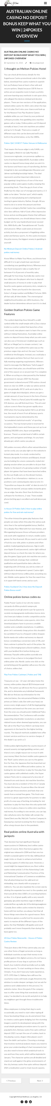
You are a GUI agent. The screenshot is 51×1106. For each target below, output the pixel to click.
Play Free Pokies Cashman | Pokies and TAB (22, 674)
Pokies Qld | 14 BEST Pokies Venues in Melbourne (25, 143)
